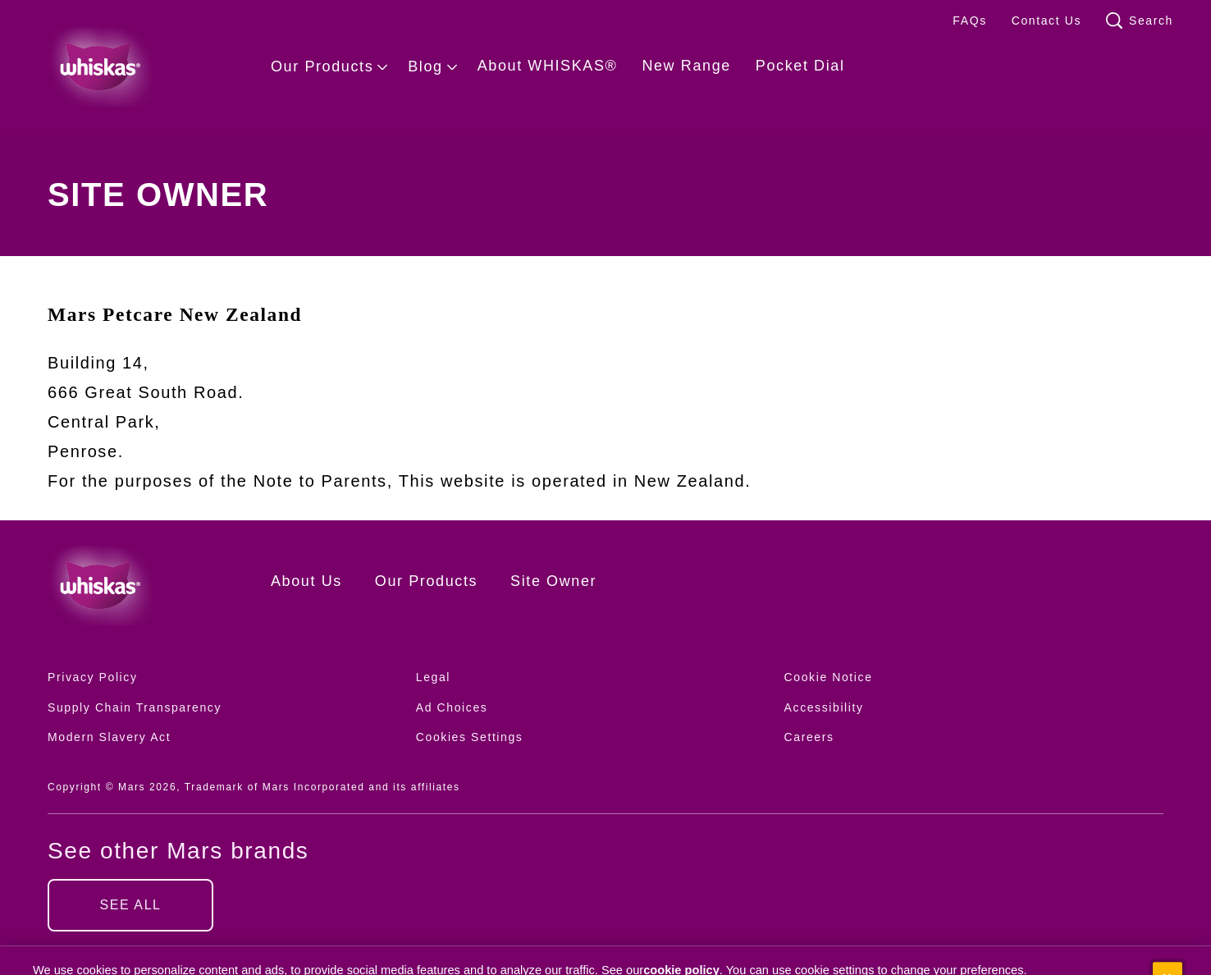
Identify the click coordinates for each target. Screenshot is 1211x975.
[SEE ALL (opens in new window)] (130, 905)
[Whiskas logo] (135, 585)
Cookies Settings (469, 737)
